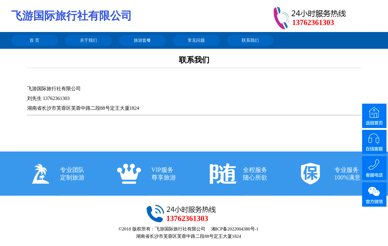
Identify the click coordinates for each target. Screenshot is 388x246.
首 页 (34, 40)
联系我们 (250, 40)
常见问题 (196, 40)
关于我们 (88, 40)
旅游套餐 (142, 40)
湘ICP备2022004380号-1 (235, 228)
